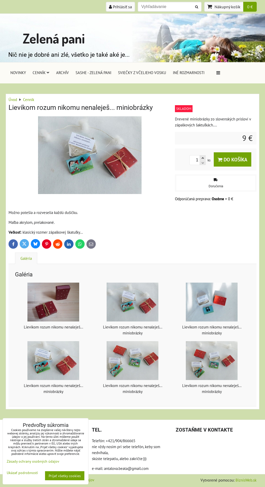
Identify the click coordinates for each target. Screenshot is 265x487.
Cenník (41, 72)
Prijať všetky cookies (65, 475)
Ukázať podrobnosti (22, 473)
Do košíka (232, 159)
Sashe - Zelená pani (93, 72)
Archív (62, 72)
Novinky (18, 72)
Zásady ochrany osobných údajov (33, 461)
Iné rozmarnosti (188, 72)
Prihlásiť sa (120, 6)
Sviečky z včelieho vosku (142, 72)
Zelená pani (54, 38)
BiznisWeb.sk (245, 480)
